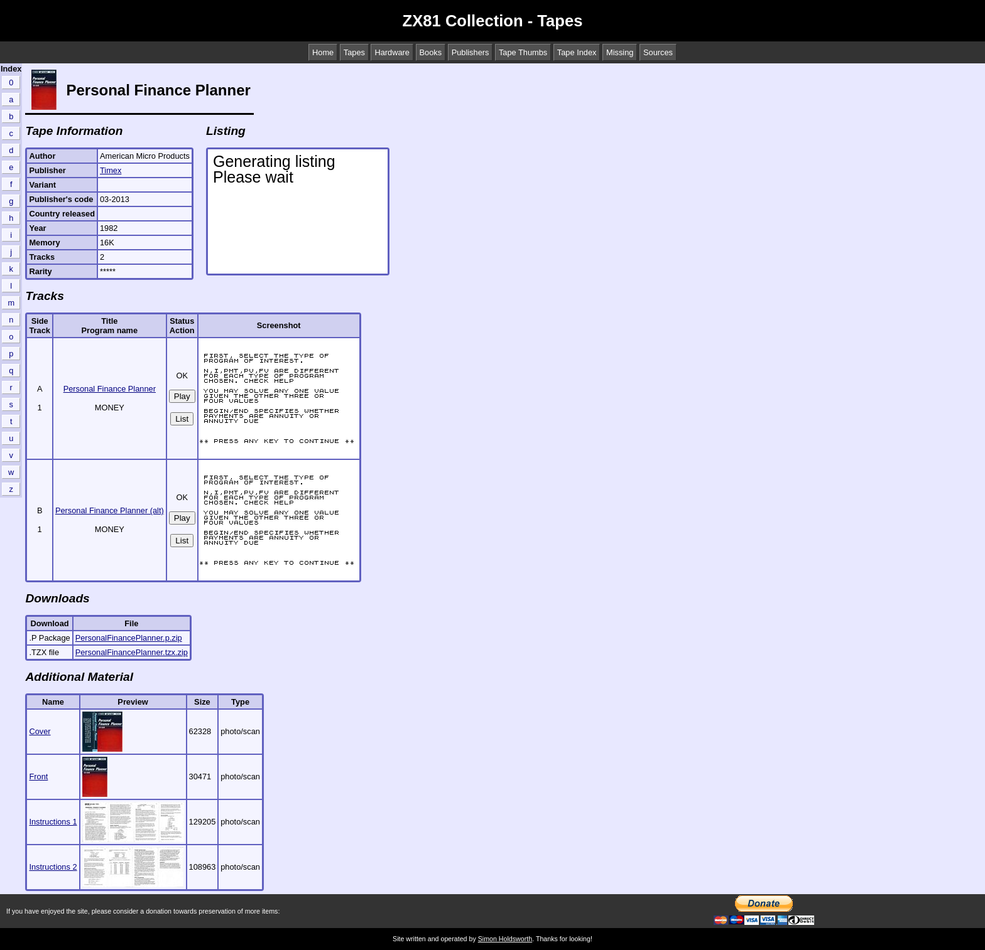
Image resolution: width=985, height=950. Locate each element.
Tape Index (577, 52)
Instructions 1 (53, 821)
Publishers (470, 52)
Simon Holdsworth (505, 938)
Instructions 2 (53, 867)
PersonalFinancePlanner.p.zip (128, 638)
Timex (110, 170)
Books (431, 52)
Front (38, 776)
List (181, 419)
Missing (619, 52)
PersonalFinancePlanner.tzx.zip (131, 652)
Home (323, 52)
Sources (658, 52)
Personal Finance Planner (109, 388)
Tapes (354, 52)
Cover (39, 731)
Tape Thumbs (523, 52)
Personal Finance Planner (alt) (109, 510)
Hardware (391, 52)
